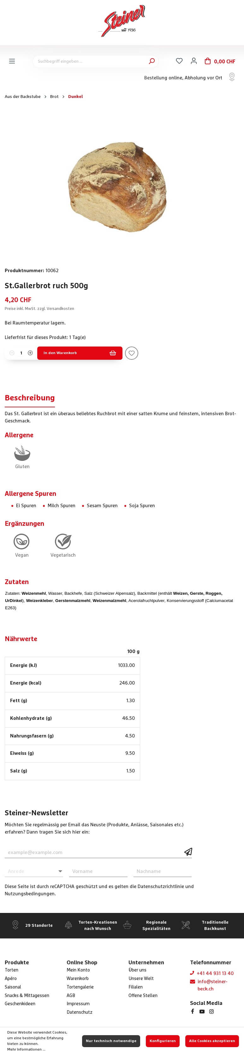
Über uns (137, 970)
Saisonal (13, 987)
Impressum (78, 1004)
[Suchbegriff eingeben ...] (96, 61)
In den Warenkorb (80, 353)
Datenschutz (79, 1012)
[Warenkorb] (220, 61)
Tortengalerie (80, 987)
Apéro (11, 979)
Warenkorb (78, 979)
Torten (11, 970)
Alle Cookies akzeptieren (212, 1041)
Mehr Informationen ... (26, 1050)
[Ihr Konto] (194, 61)
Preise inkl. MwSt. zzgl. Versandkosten (39, 309)
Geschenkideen (20, 1004)
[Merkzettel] (179, 61)
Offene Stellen (143, 996)
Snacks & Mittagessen (27, 996)
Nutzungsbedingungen (30, 894)
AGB (71, 996)
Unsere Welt (141, 979)
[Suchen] (151, 61)
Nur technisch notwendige (111, 1041)
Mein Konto (78, 970)
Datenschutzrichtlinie (161, 886)
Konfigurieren (163, 1041)
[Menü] (12, 61)
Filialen (135, 987)
